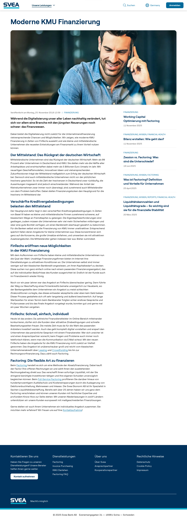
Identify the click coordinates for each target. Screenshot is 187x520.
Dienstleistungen (64, 456)
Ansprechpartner (104, 466)
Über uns (101, 456)
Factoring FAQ (60, 474)
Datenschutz (143, 461)
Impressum (142, 470)
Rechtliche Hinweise (150, 456)
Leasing (43, 350)
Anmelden (174, 5)
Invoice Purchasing (63, 466)
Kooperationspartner (106, 470)
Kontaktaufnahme (72, 410)
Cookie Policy (144, 466)
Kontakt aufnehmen (24, 476)
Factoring (22, 365)
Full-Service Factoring (50, 379)
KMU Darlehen (60, 470)
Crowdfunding (60, 350)
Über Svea (100, 461)
